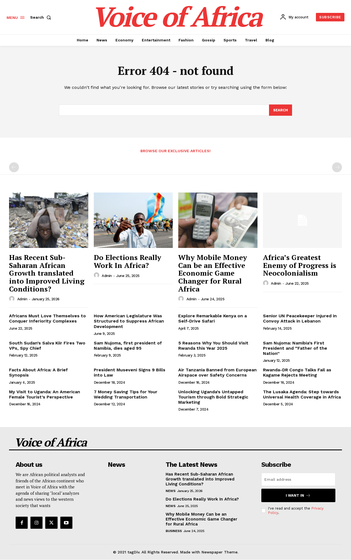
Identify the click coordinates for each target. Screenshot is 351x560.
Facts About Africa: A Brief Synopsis (38, 372)
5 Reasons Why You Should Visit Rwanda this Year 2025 (213, 345)
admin (22, 299)
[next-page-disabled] (337, 167)
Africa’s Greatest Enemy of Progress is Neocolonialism (299, 265)
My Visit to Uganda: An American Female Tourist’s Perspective (44, 394)
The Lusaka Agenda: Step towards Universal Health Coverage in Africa (302, 394)
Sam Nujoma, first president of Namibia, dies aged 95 (128, 345)
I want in (298, 495)
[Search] (280, 110)
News (170, 491)
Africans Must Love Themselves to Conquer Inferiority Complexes (47, 318)
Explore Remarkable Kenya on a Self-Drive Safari (212, 318)
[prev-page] (14, 167)
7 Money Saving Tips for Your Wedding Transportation (125, 394)
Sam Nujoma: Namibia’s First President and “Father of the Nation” (295, 348)
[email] (298, 479)
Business (174, 531)
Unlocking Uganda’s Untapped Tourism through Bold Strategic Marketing (213, 397)
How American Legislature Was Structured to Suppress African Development (129, 321)
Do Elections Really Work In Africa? (127, 261)
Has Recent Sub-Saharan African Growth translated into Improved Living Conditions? (46, 273)
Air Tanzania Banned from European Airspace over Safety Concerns (217, 372)
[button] (41, 17)
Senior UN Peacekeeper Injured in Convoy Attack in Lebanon (300, 318)
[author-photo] (12, 299)
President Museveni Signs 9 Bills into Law (129, 372)
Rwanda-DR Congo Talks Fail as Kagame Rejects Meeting (297, 372)
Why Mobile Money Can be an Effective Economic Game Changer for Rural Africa (212, 273)
